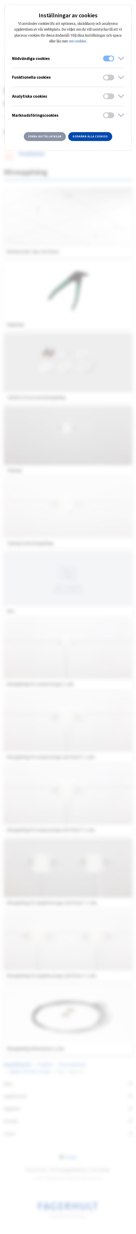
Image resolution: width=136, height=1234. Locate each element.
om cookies (77, 41)
